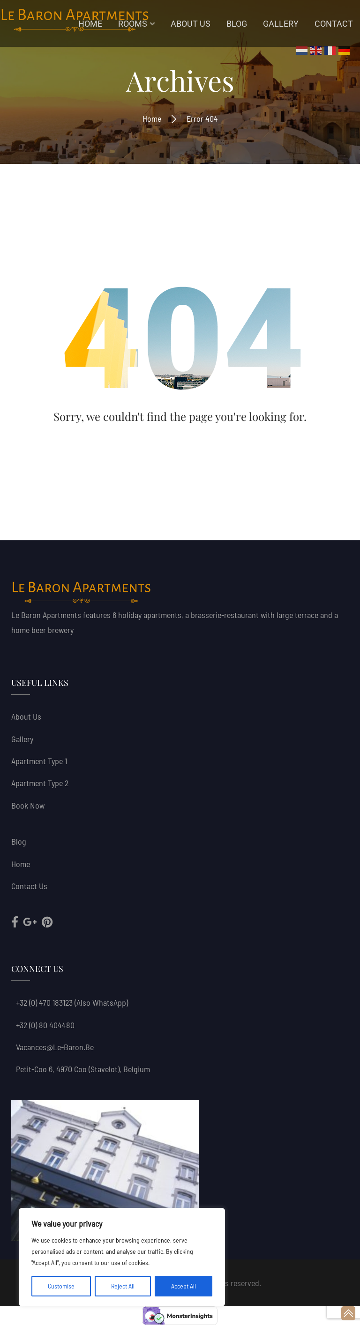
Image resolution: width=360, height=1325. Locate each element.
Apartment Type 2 (39, 783)
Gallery (22, 739)
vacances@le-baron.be (55, 1047)
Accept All (183, 1286)
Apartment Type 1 (39, 761)
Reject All (123, 1286)
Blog (18, 841)
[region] (122, 1257)
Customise (61, 1286)
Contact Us (29, 886)
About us (26, 716)
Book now (28, 805)
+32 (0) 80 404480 (45, 1025)
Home (151, 118)
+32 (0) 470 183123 (44, 1002)
